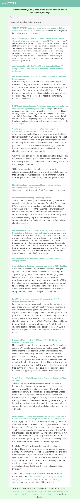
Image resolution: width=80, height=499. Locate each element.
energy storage (24, 494)
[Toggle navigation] (76, 3)
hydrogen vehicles (43, 491)
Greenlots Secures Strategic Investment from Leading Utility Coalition (39, 266)
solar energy (57, 491)
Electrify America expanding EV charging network (31, 198)
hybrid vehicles (27, 491)
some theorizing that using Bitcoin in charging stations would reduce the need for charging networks (37, 479)
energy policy (38, 494)
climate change (51, 494)
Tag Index (14, 17)
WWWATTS (9, 3)
